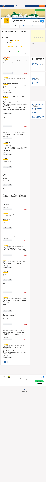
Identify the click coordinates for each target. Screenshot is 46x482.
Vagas (32, 26)
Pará (33, 83)
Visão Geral (5, 26)
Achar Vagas (7, 5)
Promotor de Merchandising (37, 64)
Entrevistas (40, 26)
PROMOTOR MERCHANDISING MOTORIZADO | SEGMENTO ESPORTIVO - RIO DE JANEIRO (38, 104)
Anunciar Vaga (34, 5)
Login (37, 5)
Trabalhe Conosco (14, 379)
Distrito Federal (35, 82)
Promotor (34, 63)
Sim (5, 92)
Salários (26, 5)
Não (10, 92)
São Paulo (34, 78)
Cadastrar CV (42, 5)
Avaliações (15, 26)
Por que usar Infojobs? (15, 378)
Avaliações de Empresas (19, 5)
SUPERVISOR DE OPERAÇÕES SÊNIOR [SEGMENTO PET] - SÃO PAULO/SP (38, 112)
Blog (28, 5)
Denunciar (25, 73)
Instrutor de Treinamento (36, 68)
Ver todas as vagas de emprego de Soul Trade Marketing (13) (38, 117)
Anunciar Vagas (21, 379)
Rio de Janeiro (34, 79)
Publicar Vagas (12, 5)
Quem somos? (14, 377)
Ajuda (20, 377)
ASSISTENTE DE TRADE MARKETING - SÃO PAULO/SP (38, 108)
